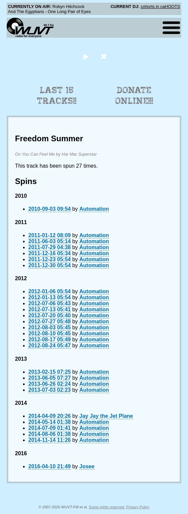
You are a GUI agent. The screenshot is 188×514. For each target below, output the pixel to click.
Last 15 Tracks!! (57, 95)
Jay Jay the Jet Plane (106, 416)
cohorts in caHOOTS (160, 6)
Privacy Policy (138, 507)
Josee (86, 466)
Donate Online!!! (134, 95)
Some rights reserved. (107, 507)
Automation (94, 209)
